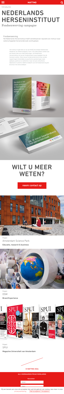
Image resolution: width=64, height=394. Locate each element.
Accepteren (45, 391)
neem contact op (32, 185)
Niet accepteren (35, 391)
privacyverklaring (20, 391)
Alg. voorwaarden (25, 374)
